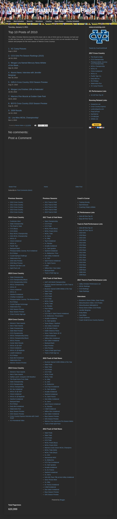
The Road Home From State (19, 379)
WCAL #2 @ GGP (16, 345)
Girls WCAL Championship (18, 236)
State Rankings (84, 291)
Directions (39, 21)
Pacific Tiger (14, 246)
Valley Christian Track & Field (51, 10)
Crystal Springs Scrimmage (19, 304)
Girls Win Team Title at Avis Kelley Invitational (59, 477)
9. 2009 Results (15, 110)
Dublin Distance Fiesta (52, 331)
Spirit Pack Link (15, 268)
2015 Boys (82, 240)
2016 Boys (82, 235)
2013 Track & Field (51, 207)
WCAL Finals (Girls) (51, 231)
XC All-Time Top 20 (97, 95)
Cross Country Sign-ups (18, 314)
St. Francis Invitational (52, 485)
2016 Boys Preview (16, 263)
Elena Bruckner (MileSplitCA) (88, 305)
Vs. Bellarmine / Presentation (54, 316)
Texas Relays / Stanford (52, 323)
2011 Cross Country (16, 205)
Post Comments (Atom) (24, 190)
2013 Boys (82, 250)
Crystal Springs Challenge (18, 256)
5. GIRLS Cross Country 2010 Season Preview (28, 82)
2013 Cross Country (16, 209)
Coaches (49, 21)
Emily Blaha (83, 313)
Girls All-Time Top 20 (85, 216)
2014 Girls (82, 243)
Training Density (84, 202)
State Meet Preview (16, 331)
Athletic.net (94, 119)
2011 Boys (82, 260)
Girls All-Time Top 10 (85, 228)
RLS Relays (95, 81)
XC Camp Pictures (97, 86)
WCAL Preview (15, 340)
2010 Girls (82, 262)
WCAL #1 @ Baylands (17, 350)
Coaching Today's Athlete (87, 207)
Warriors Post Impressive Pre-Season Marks (59, 421)
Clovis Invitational (96, 71)
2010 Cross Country (16, 202)
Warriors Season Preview (18, 363)
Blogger (62, 500)
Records (30, 21)
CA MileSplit (95, 116)
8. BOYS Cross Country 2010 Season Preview (27, 103)
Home (9, 21)
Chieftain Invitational (16, 297)
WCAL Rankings (84, 286)
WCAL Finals (49, 301)
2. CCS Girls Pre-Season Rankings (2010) (26, 56)
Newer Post (12, 187)
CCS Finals (48, 224)
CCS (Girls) (14, 231)
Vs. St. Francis (49, 470)
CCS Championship (97, 59)
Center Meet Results (16, 343)
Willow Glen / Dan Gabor (53, 268)
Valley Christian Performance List (90, 284)
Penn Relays (49, 308)
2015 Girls (82, 238)
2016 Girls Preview (16, 261)
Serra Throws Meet (51, 480)
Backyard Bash (15, 248)
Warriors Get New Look (17, 265)
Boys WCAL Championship (19, 233)
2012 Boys (82, 255)
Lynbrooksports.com (97, 109)
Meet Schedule (19, 21)
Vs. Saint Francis (50, 263)
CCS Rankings (84, 289)
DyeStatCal (94, 114)
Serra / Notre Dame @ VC (53, 333)
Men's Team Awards (16, 326)
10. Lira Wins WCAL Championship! (23, 118)
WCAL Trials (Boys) (51, 452)
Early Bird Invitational (17, 358)
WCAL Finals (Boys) (51, 228)
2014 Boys (82, 245)
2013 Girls (82, 247)
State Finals (48, 291)
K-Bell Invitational (50, 336)
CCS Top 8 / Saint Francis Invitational (57, 313)
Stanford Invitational (16, 294)
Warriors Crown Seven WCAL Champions (58, 448)
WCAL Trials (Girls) (51, 450)
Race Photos (59, 21)
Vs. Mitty (47, 238)
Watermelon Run (96, 83)
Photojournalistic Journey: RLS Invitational (23, 251)
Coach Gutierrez (84, 317)
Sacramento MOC (50, 457)
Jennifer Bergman (85, 310)
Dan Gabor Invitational (52, 340)
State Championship (16, 224)
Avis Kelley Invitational (52, 256)
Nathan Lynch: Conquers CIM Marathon (23, 377)
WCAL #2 (94, 68)
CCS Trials (48, 226)
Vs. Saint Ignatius (50, 248)
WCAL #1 (94, 73)
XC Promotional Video (17, 420)
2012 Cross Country (16, 207)
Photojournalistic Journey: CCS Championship (99, 63)
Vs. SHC (47, 258)
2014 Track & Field (51, 209)
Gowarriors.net (95, 104)
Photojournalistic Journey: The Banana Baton (24, 299)
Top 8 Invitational (50, 241)
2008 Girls (82, 272)
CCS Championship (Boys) (18, 279)
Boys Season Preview (17, 312)
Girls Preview (49, 348)
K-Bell (46, 265)
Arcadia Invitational (51, 246)
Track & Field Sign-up (51, 273)
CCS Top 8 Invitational (52, 387)
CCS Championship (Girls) (18, 282)
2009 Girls (82, 267)
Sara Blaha (82, 315)
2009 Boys (82, 270)
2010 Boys (82, 265)
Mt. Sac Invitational (16, 389)
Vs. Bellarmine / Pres (51, 253)
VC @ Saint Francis (51, 328)
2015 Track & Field (51, 212)
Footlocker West (15, 221)
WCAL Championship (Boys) (19, 338)
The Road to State (97, 57)
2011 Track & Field (51, 202)
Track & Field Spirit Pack (52, 350)
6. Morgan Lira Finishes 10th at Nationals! (25, 89)
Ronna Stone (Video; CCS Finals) (90, 308)
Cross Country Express (98, 106)
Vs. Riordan (48, 243)
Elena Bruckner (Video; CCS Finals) (90, 303)
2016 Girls (82, 233)
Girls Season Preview (17, 309)
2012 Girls (82, 252)
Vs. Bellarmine (49, 384)
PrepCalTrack (95, 111)
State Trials (48, 294)
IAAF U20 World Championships (55, 282)
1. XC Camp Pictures (17, 49)
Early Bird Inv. (95, 78)
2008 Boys (82, 275)
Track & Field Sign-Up (52, 353)
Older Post (78, 187)
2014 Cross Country (16, 212)
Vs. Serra (48, 236)
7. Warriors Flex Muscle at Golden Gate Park (27, 96)
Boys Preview (49, 345)
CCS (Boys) (14, 228)
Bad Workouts (83, 205)
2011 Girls (82, 257)
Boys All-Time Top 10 (86, 230)
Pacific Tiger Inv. (96, 76)
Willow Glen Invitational (52, 338)
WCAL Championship (98, 66)
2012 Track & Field (51, 205)
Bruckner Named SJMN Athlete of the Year (58, 289)
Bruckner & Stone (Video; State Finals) (91, 300)
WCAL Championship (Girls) (19, 335)
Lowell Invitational (16, 353)
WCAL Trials (49, 233)
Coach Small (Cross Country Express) (91, 320)
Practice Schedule (73, 21)
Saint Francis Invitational (52, 261)
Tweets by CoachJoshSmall (98, 48)
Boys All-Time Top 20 (86, 219)
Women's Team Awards (17, 323)
